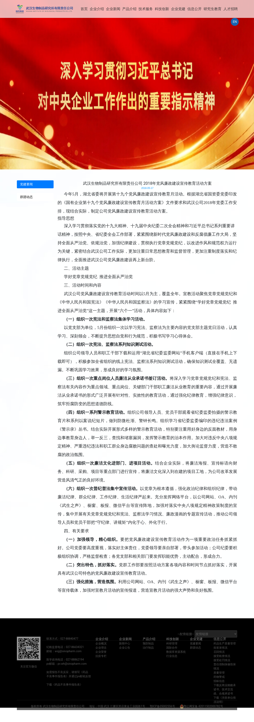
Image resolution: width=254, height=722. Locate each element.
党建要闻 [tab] (26, 184)
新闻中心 (124, 650)
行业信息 (171, 663)
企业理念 (101, 654)
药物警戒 (219, 683)
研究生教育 (212, 9)
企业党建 (178, 9)
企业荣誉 (101, 658)
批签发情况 (220, 654)
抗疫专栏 (101, 663)
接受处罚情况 (222, 667)
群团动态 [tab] (26, 197)
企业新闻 (113, 9)
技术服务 (146, 9)
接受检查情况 (222, 663)
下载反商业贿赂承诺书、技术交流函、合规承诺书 (225, 696)
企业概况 (101, 650)
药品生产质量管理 (225, 650)
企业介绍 (97, 9)
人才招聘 (230, 9)
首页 (84, 9)
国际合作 (171, 654)
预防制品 (148, 650)
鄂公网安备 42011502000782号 (201, 713)
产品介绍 (129, 9)
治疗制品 (148, 654)
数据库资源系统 (176, 658)
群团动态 (195, 654)
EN (235, 22)
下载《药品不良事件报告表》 (64, 691)
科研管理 (171, 650)
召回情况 (219, 658)
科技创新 (162, 9)
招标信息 (219, 688)
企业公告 (124, 654)
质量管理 (219, 679)
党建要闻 (195, 650)
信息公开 (194, 9)
